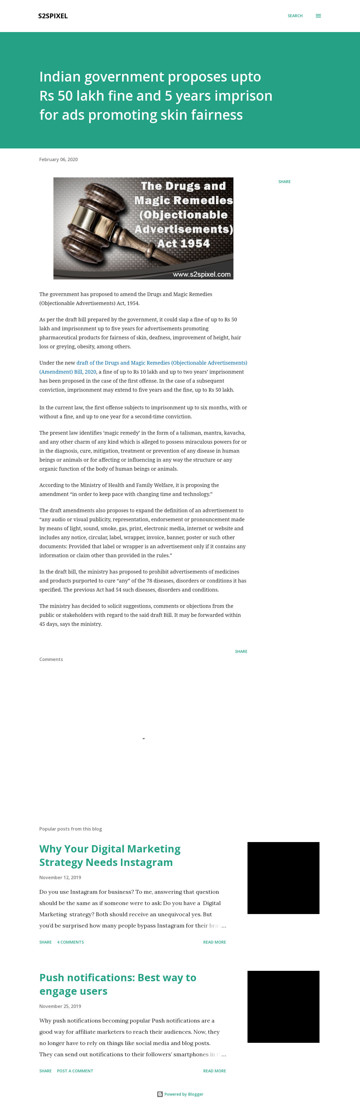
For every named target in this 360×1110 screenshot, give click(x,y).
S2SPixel (53, 15)
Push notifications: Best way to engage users (118, 984)
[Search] (295, 15)
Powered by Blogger (180, 1094)
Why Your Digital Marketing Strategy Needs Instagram (110, 855)
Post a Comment (75, 1070)
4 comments (70, 942)
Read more (214, 942)
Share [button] (284, 181)
